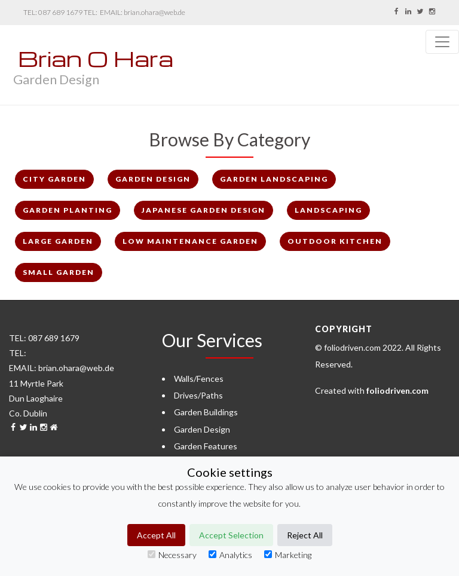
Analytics (230, 555)
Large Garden (58, 241)
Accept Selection (231, 535)
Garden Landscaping (274, 178)
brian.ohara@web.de (154, 12)
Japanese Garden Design (203, 210)
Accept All (156, 535)
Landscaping (328, 210)
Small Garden (58, 272)
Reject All (305, 535)
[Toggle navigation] (442, 42)
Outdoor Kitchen (334, 241)
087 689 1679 (60, 12)
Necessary (172, 555)
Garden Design (153, 178)
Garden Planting (67, 210)
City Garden (54, 178)
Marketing (287, 555)
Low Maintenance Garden (190, 241)
